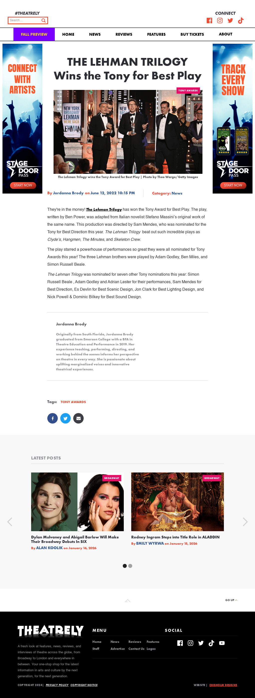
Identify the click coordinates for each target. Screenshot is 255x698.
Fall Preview (34, 34)
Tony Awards (188, 90)
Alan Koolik (49, 547)
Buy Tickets (192, 34)
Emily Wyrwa (150, 543)
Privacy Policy (57, 685)
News (95, 34)
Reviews (124, 34)
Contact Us (136, 649)
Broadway (111, 478)
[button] (226, 33)
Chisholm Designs (223, 685)
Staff (95, 649)
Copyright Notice (84, 685)
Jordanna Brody (68, 193)
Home (68, 34)
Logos (151, 649)
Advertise (118, 649)
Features (156, 34)
